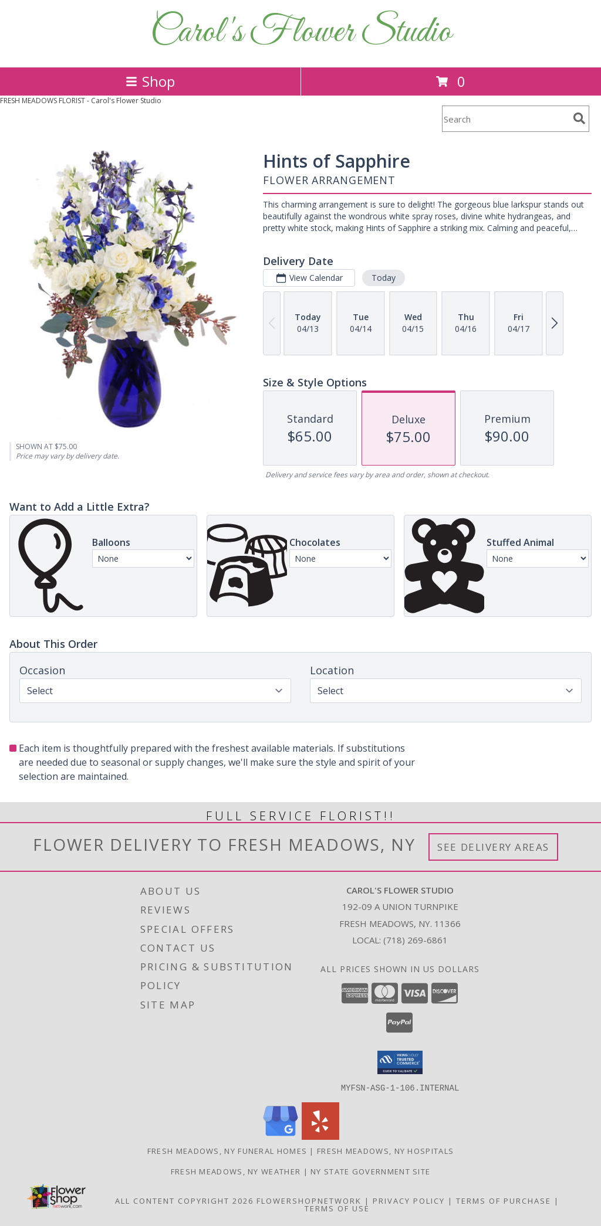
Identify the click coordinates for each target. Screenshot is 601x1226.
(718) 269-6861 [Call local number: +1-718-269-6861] (415, 940)
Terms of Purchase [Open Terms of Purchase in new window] (503, 1200)
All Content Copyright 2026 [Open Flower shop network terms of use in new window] (184, 1200)
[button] (400, 1062)
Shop (150, 81)
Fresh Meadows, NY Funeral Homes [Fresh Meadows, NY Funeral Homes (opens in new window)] (227, 1150)
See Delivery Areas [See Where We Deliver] (493, 847)
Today (384, 277)
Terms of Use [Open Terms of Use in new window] (337, 1208)
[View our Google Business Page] (280, 1136)
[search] (579, 118)
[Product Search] (505, 118)
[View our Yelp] (320, 1136)
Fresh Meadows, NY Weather (236, 1171)
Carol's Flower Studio (300, 32)
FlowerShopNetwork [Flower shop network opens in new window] (309, 1200)
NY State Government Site (370, 1171)
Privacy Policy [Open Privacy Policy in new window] (409, 1200)
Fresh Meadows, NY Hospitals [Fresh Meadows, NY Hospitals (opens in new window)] (385, 1150)
